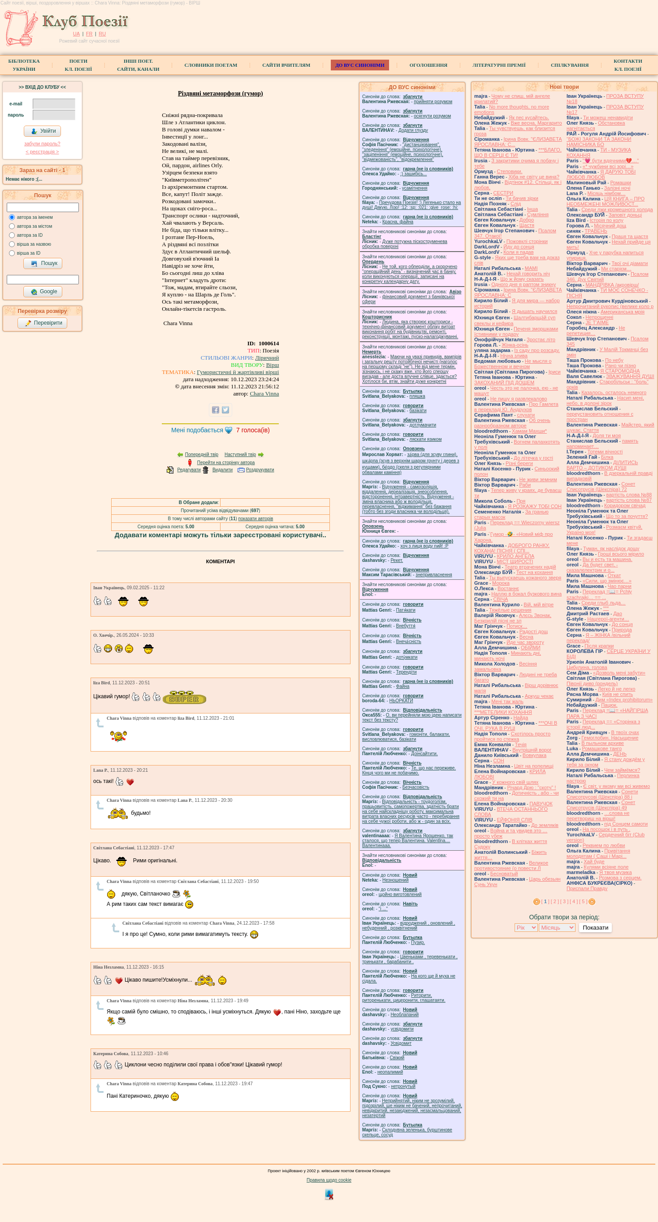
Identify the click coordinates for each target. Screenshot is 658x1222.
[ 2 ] (555, 901)
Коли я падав (518, 252)
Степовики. (509, 171)
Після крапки (599, 645)
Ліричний (267, 357)
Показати (595, 927)
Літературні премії (499, 65)
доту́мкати (407, 657)
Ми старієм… (616, 268)
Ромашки (620, 182)
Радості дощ (533, 631)
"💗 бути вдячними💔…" (611, 160)
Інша (532, 209)
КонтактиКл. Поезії (628, 65)
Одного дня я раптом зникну (523, 284)
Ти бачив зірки (522, 198)
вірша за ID (28, 253)
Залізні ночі (617, 188)
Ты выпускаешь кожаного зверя (525, 577)
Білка (607, 457)
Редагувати (188, 469)
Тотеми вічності (605, 451)
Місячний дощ (610, 225)
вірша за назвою (34, 244)
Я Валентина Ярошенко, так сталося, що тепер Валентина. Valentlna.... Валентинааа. (407, 840)
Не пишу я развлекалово (518, 398)
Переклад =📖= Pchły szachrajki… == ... (599, 594)
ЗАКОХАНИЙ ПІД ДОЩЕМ (504, 382)
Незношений (395, 880)
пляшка (417, 396)
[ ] (545, 901)
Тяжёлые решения (510, 610)
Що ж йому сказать (522, 279)
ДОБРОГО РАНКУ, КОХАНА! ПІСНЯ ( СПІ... (512, 548)
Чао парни (620, 586)
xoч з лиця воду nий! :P (424, 546)
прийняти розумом (433, 101)
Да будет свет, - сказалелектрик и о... (592, 567)
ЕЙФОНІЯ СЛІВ (514, 819)
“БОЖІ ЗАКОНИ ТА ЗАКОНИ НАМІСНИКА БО (599, 141)
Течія (521, 744)
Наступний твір (240, 454)
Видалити (222, 469)
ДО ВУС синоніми (359, 65)
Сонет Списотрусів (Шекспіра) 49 (601, 805)
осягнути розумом (432, 115)
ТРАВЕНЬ (595, 231)
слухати (526, 414)
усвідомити (401, 1028)
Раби (525, 484)
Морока (501, 583)
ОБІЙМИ (531, 647)
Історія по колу (606, 220)
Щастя (526, 225)
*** (606, 608)
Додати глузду (413, 130)
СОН (498, 760)
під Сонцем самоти (626, 823)
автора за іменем (35, 217)
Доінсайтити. (424, 753)
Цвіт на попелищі (534, 766)
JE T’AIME (597, 322)
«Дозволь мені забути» (619, 672)
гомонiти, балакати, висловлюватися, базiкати (406, 737)
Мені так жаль (507, 701)
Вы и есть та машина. (607, 559)
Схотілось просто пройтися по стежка (512, 736)
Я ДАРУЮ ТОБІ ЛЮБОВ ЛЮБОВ (601, 174)
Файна (403, 686)
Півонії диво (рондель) (592, 683)
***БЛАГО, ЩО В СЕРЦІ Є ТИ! (518, 152)
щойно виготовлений (400, 894)
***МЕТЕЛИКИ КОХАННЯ (503, 712)
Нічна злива (514, 355)
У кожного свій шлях (515, 782)
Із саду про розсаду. (537, 350)
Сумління (538, 214)
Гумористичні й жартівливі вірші (238, 372)
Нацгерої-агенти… (608, 619)
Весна (526, 636)
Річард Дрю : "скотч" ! (531, 787)
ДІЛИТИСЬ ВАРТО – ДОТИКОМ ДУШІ (602, 465)
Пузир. (418, 942)
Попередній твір (201, 454)
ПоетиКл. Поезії (78, 65)
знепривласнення (434, 574)
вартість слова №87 (629, 500)
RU (102, 33)
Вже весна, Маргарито (536, 123)
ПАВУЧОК (541, 803)
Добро (526, 219)
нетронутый (403, 1086)
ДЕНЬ (620, 754)
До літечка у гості (533, 458)
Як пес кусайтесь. (529, 117)
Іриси (555, 371)
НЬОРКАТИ (401, 700)
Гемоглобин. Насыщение (609, 737)
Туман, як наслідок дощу (611, 548)
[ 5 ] (583, 901)
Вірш (272, 364)
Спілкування (570, 65)
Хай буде (594, 861)
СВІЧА (500, 599)
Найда (520, 717)
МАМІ (531, 268)
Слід (516, 203)
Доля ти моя (607, 435)
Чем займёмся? (622, 770)
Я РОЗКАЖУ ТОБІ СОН (535, 506)
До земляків (544, 825)
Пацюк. (609, 705)
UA (76, 33)
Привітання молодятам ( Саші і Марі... (598, 853)
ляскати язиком (426, 439)
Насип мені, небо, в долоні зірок (605, 400)
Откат (614, 575)
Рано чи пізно (620, 365)
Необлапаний (404, 1014)
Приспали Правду (587, 888)
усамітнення (415, 188)
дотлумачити (423, 424)
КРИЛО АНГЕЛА (515, 556)
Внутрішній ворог (531, 749)
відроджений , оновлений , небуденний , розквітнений (408, 926)
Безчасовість (416, 787)
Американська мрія (623, 311)
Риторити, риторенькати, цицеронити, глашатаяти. (404, 998)
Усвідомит (400, 1043)
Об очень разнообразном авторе (512, 422)
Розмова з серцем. (620, 877)
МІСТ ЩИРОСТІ (515, 561)
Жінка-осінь (515, 345)
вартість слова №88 (629, 494)
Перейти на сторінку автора (226, 462)
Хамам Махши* (529, 431)
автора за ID (30, 235)
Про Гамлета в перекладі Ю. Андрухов (516, 406)
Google (43, 292)
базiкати (418, 410)
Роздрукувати (260, 469)
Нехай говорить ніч (528, 273)
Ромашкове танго (602, 748)
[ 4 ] (574, 901)
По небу (614, 360)
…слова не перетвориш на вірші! (598, 815)
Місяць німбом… (607, 193)
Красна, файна (397, 221)
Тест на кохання (534, 572)
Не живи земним (538, 479)
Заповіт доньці (625, 214)
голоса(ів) (253, 430)
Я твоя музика (615, 872)
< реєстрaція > (42, 151)
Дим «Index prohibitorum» (624, 699)
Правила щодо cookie (329, 1180)
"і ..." (383, 908)
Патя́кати (406, 610)
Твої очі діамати (630, 263)
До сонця (622, 624)
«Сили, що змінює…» (607, 580)
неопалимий (390, 1072)
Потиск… (516, 626)
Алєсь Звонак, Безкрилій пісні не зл (512, 618)
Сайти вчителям (286, 65)
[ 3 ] (564, 901)
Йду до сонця (518, 246)
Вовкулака (534, 755)
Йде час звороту (525, 642)
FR (89, 33)
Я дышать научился (534, 311)
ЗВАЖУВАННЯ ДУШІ (630, 376)
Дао (617, 613)
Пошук (44, 263)
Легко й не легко (617, 688)
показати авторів (255, 518)
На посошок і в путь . (606, 829)
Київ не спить (617, 694)
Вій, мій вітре (539, 604)
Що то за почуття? (627, 516)
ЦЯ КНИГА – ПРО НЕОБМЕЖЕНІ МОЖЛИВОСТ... (606, 201)
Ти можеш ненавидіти (608, 117)
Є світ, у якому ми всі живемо (616, 786)
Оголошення (429, 65)
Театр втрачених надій (530, 567)
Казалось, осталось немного (613, 392)
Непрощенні (599, 317)
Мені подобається (197, 430)
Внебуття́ (406, 625)
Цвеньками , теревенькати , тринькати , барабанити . (410, 959)
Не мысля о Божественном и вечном (512, 363)
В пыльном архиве (602, 743)
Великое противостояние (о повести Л (511, 865)
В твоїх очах (625, 732)
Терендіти (406, 672)
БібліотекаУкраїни (23, 65)
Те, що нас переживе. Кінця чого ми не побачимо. (409, 770)
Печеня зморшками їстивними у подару (516, 331)
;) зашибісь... (413, 173)
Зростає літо (541, 339)
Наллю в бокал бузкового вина (526, 593)
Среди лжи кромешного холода (617, 209)
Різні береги (519, 463)
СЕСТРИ (503, 193)
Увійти (43, 131)
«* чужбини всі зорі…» (608, 166)
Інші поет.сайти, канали (138, 65)
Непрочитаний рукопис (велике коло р (610, 306)
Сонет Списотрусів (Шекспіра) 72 (601, 486)
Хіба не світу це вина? (533, 176)
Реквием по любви (604, 845)
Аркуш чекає (539, 696)
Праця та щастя (630, 236)
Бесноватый (504, 873)
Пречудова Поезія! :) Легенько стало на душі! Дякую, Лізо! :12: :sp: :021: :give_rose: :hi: (411, 205)
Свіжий (397, 1057)
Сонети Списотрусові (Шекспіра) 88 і (602, 794)
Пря (520, 501)
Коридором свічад (624, 505)
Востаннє (508, 588)
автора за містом (34, 226)
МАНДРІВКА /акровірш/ (612, 284)
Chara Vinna (264, 393)
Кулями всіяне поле (606, 867)
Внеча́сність (408, 641)
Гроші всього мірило (621, 554)
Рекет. (396, 560)
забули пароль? (42, 143)
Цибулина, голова (587, 667)
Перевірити (43, 323)
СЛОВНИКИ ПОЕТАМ (211, 65)
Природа (622, 629)
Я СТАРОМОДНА (620, 371)
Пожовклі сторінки (527, 241)
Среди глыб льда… (603, 602)
